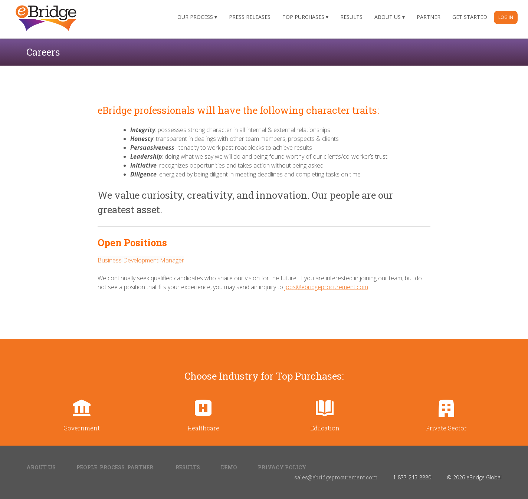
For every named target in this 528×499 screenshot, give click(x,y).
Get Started (469, 16)
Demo (229, 467)
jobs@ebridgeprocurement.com (326, 287)
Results (351, 16)
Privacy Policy (282, 467)
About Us (387, 16)
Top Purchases (303, 16)
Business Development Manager (141, 260)
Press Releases (249, 16)
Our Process (195, 16)
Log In (505, 17)
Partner (428, 16)
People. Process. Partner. (115, 467)
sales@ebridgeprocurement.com (335, 477)
